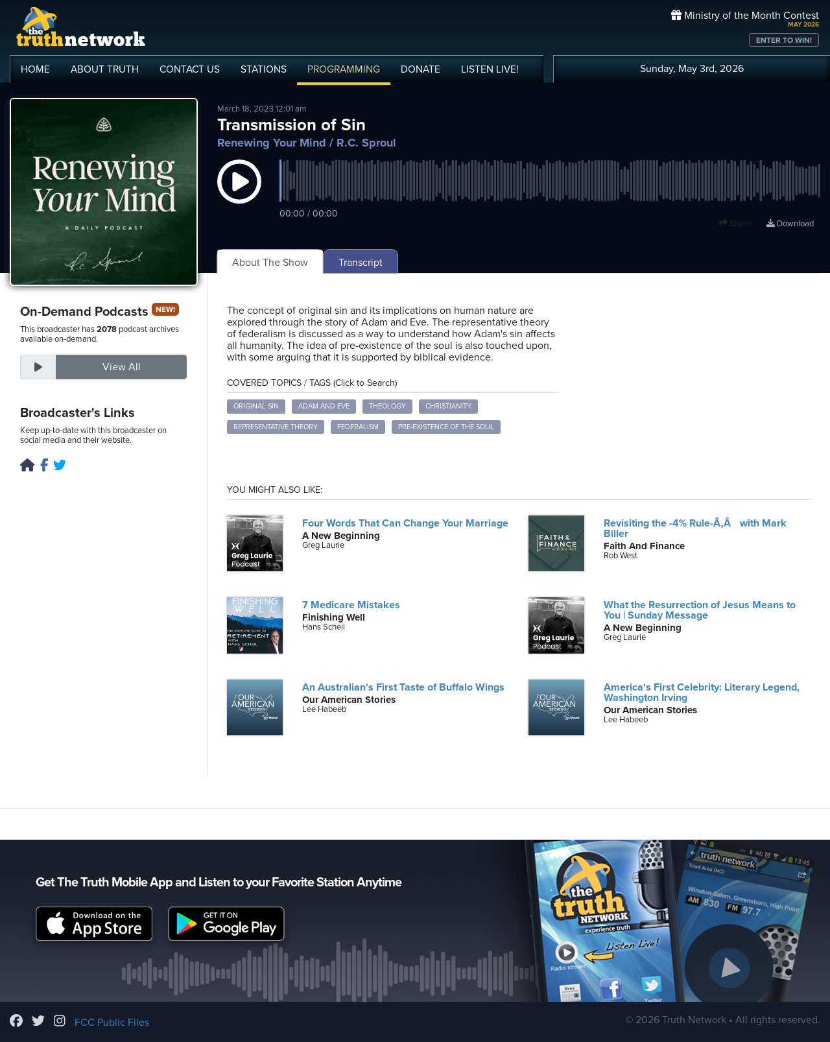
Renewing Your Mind (271, 143)
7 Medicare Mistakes (351, 604)
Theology (387, 406)
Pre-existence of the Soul (446, 427)
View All (121, 367)
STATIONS (264, 69)
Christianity (448, 406)
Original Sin (256, 406)
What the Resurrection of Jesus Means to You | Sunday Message (700, 610)
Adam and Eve (324, 406)
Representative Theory (275, 427)
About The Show (270, 262)
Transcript (360, 262)
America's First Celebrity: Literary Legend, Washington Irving (702, 692)
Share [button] (735, 224)
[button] (239, 194)
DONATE (420, 69)
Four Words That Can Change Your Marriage (405, 523)
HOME (35, 69)
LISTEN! (490, 69)
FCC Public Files (112, 1022)
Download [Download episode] (790, 224)
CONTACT (190, 69)
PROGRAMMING (343, 69)
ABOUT (105, 69)
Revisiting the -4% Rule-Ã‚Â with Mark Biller (695, 528)
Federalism (358, 427)
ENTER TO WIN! (784, 40)
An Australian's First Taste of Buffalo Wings (403, 687)
